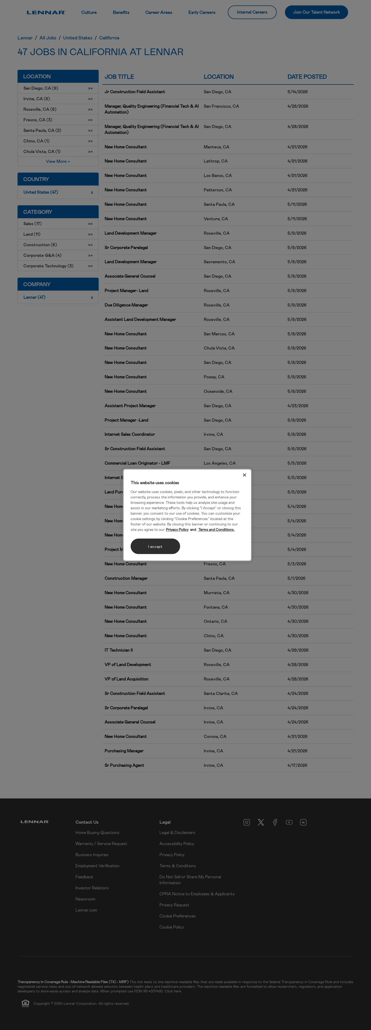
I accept (155, 546)
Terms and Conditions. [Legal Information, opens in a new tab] (216, 529)
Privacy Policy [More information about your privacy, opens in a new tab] (177, 529)
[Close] (244, 475)
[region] (187, 515)
